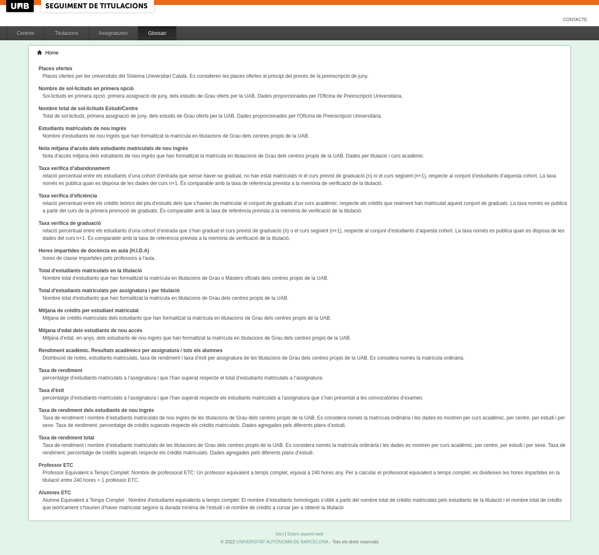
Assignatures (113, 33)
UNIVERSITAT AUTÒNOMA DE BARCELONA (282, 541)
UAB (21, 6)
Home (52, 53)
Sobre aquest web (305, 533)
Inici (279, 533)
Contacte (575, 19)
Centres (26, 33)
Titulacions (67, 33)
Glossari (157, 33)
